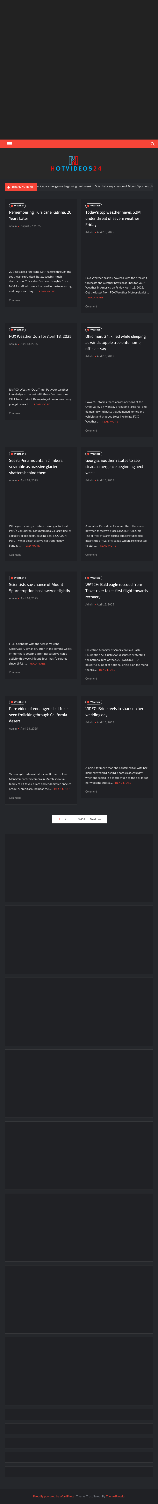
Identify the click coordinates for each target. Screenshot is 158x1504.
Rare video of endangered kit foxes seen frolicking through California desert (39, 715)
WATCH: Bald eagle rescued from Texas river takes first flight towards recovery (116, 591)
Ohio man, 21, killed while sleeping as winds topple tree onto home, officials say (115, 342)
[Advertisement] (79, 102)
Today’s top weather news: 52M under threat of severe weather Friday (113, 218)
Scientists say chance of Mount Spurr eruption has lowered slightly (39, 587)
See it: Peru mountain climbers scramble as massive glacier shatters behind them (36, 466)
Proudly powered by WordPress (53, 1496)
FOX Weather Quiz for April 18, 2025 (40, 336)
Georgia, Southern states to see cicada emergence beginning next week (48, 186)
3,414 (81, 819)
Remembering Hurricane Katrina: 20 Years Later (40, 215)
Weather (19, 205)
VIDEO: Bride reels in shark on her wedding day (114, 711)
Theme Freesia (115, 1496)
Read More (47, 291)
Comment (15, 300)
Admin (13, 226)
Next (93, 819)
